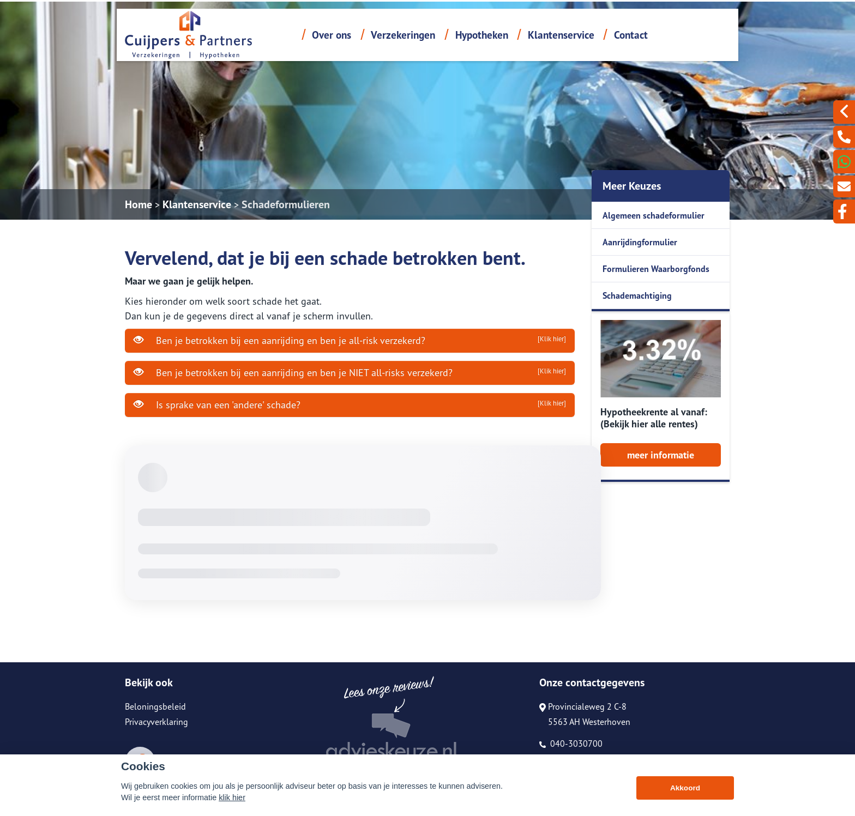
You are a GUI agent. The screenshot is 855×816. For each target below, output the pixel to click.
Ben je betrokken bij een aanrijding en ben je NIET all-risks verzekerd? (350, 372)
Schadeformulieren (286, 204)
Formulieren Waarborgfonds (656, 268)
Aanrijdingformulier (640, 242)
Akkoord (685, 788)
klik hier (232, 797)
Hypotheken (481, 34)
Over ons (331, 34)
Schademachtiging (637, 295)
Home (138, 204)
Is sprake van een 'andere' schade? (350, 404)
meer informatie (660, 455)
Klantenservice (561, 34)
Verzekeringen (403, 34)
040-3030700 (571, 743)
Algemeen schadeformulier (654, 215)
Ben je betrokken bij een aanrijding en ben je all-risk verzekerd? (350, 340)
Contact (631, 34)
